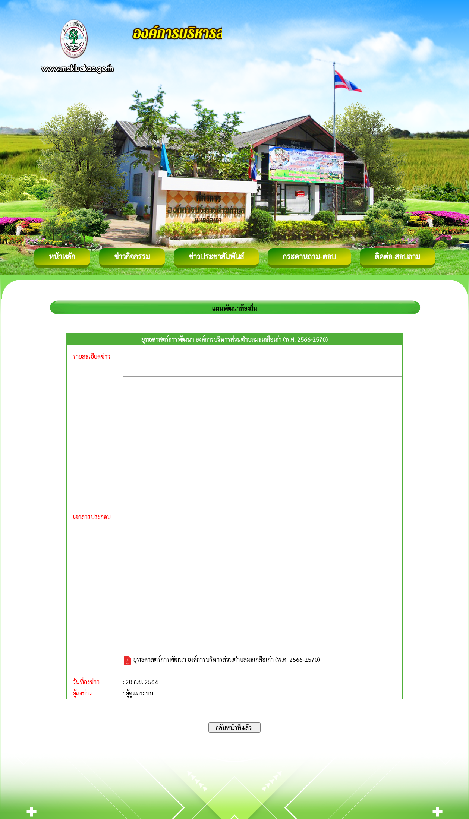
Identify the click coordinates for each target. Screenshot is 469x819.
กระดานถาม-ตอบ (309, 256)
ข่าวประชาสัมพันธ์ (216, 256)
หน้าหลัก (62, 256)
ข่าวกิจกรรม (132, 256)
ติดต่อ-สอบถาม (397, 256)
